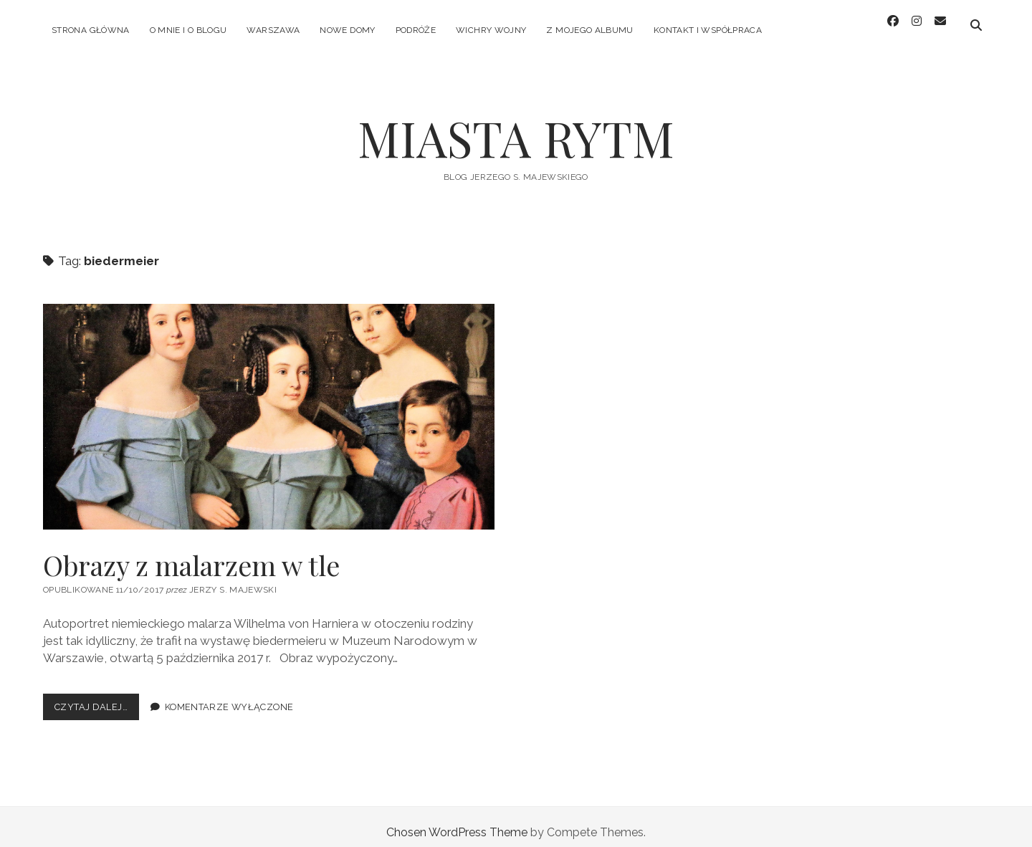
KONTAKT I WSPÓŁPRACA (708, 30)
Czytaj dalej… (96, 697)
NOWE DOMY (347, 30)
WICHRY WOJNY (491, 30)
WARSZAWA (273, 30)
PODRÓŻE (416, 30)
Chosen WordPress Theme (456, 821)
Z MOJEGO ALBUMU (589, 30)
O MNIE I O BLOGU (188, 30)
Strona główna (91, 30)
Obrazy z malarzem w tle (268, 405)
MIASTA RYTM (516, 126)
